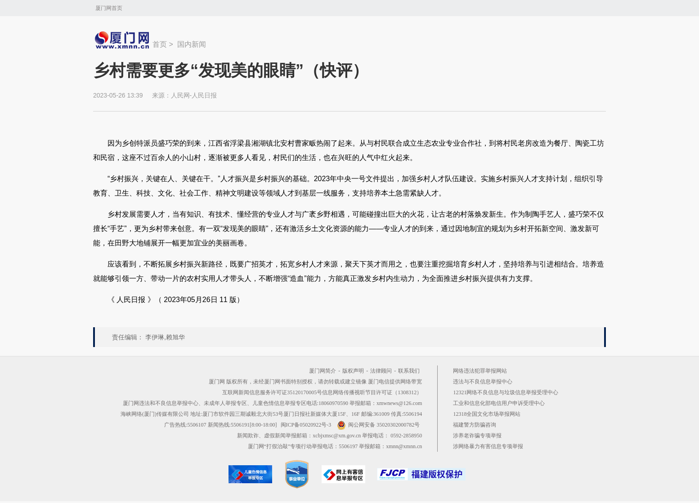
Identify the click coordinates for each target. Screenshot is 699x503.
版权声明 (353, 371)
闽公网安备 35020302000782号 (378, 425)
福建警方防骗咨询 (474, 425)
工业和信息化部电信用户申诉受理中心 (499, 403)
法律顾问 (381, 371)
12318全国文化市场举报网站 (486, 414)
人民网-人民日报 (194, 95)
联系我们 (409, 371)
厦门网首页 (108, 8)
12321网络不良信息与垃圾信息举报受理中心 (505, 392)
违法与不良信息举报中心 (482, 381)
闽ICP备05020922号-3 (306, 425)
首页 (159, 44)
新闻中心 (122, 40)
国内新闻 (191, 44)
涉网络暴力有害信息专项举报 (488, 446)
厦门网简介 (322, 371)
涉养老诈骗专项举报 (477, 435)
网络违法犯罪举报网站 (480, 371)
